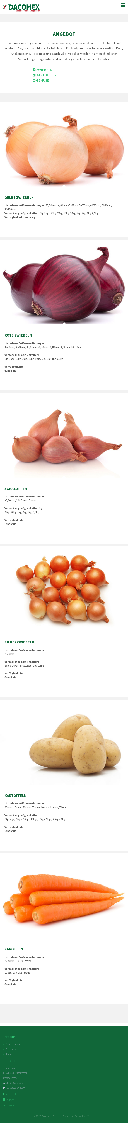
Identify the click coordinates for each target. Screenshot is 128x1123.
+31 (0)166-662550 (13, 1082)
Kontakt (9, 1054)
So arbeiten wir (13, 1044)
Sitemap (57, 1116)
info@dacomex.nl (11, 1077)
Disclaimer (67, 1116)
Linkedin (9, 1105)
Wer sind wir (11, 1049)
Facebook (9, 1094)
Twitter (8, 1099)
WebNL (82, 1116)
